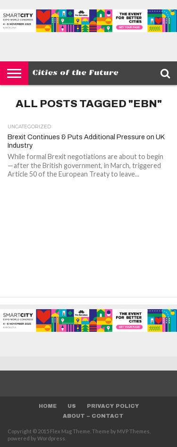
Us (71, 406)
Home (48, 406)
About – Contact (93, 416)
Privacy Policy (113, 406)
